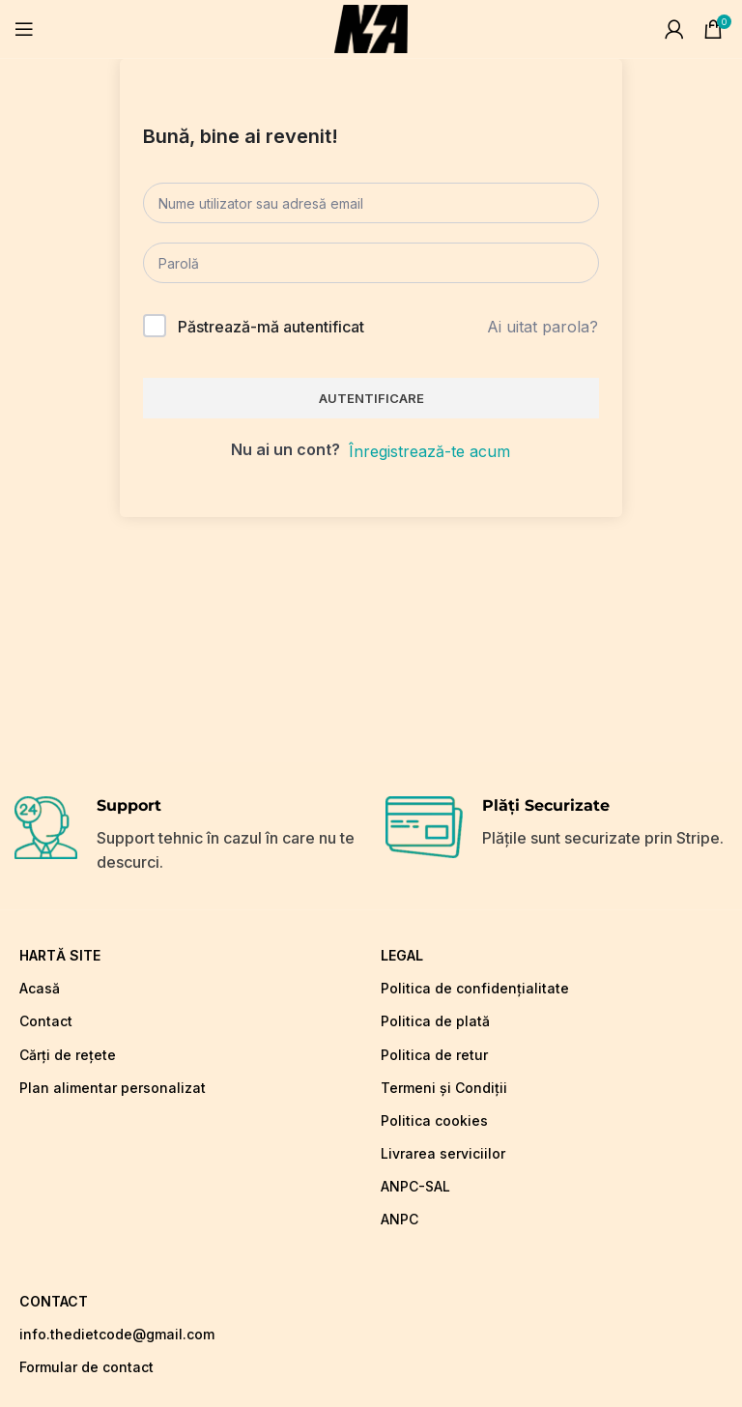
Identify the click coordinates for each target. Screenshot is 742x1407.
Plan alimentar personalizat (112, 1087)
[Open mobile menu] (24, 29)
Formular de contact (86, 1367)
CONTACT (53, 1301)
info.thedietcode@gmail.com (116, 1334)
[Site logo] (371, 27)
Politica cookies (434, 1120)
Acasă (39, 988)
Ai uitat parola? (542, 326)
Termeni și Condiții (444, 1087)
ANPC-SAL (415, 1186)
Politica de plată (435, 1021)
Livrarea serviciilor (443, 1153)
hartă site (59, 955)
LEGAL (402, 955)
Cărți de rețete (67, 1055)
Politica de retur (434, 1055)
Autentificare (371, 398)
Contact (45, 1021)
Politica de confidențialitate (475, 988)
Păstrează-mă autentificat (271, 326)
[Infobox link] (185, 836)
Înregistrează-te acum (429, 451)
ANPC (399, 1219)
